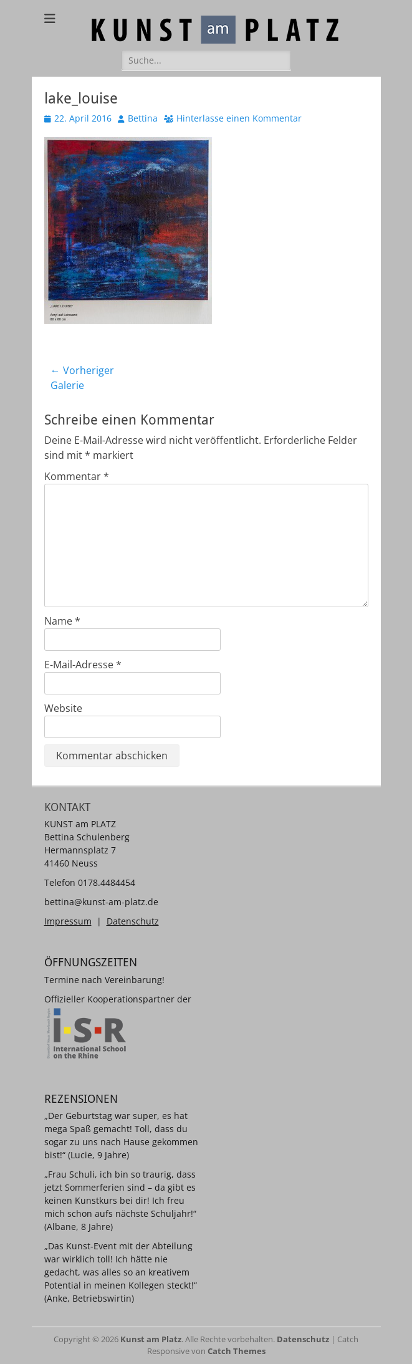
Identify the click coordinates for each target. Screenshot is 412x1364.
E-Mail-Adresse (83, 664)
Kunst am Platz (150, 1339)
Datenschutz (133, 921)
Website (63, 708)
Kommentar (76, 476)
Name (62, 621)
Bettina (143, 118)
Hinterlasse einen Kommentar (239, 118)
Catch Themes (237, 1351)
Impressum (68, 921)
